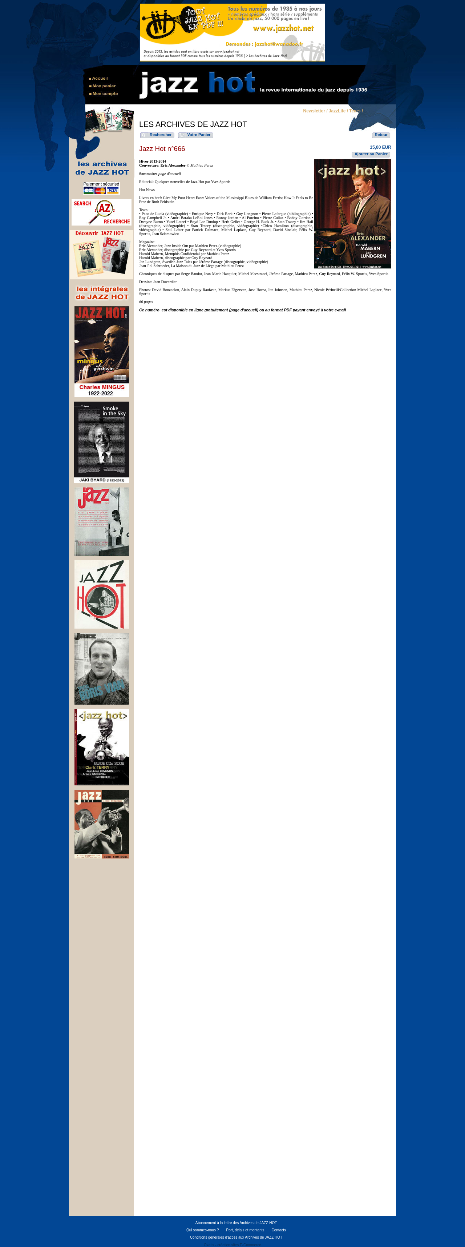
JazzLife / (338, 111)
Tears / (356, 111)
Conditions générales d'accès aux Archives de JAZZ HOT (236, 1237)
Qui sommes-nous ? (202, 1230)
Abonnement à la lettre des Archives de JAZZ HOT (236, 1223)
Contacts (279, 1230)
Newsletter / (315, 111)
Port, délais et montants (245, 1230)
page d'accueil (169, 174)
